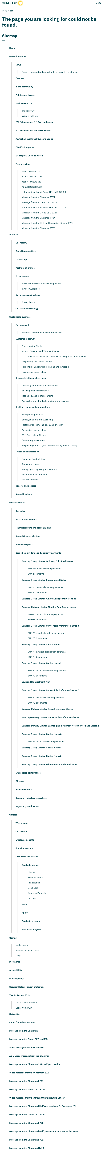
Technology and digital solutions (37, 395)
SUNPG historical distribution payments (47, 670)
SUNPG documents (37, 675)
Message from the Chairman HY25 (26, 1148)
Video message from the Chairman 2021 (29, 1073)
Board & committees (25, 251)
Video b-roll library (30, 116)
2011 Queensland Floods (34, 435)
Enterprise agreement (32, 414)
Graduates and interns (26, 857)
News (18, 65)
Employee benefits (24, 840)
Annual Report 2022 (32, 186)
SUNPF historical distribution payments (47, 651)
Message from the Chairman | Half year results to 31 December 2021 (43, 1106)
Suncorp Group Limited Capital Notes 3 (42, 734)
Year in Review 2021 (31, 171)
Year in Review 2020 (32, 176)
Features (19, 78)
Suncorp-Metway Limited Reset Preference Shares (47, 709)
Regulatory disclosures (27, 806)
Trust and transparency (27, 452)
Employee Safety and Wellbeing (37, 419)
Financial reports (24, 545)
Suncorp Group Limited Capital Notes (41, 645)
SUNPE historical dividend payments (46, 633)
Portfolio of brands (25, 268)
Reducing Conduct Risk (33, 459)
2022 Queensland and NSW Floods (33, 131)
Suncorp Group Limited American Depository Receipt (49, 599)
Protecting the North (32, 346)
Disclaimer (14, 962)
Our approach (22, 325)
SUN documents (36, 573)
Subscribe (14, 1014)
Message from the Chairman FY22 (38, 197)
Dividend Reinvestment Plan (36, 682)
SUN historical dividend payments (44, 568)
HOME (4, 11)
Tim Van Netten (35, 877)
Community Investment (33, 440)
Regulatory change (31, 464)
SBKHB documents (37, 619)
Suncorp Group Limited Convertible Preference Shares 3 (50, 626)
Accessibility (15, 970)
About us (13, 234)
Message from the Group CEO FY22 (27, 1115)
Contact (13, 938)
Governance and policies (27, 295)
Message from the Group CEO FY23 (39, 202)
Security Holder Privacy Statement (26, 987)
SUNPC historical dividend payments (46, 697)
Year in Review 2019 (19, 995)
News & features (17, 56)
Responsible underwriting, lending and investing (45, 366)
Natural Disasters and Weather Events (40, 351)
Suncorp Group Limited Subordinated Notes (44, 580)
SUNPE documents (37, 638)
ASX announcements (26, 519)
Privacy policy (16, 979)
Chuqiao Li (33, 872)
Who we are (21, 823)
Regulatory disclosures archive (31, 798)
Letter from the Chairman (22, 1022)
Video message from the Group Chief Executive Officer (37, 1098)
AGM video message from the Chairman (29, 1056)
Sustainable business (19, 317)
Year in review (22, 164)
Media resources (23, 104)
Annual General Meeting (27, 536)
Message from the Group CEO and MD (28, 1039)
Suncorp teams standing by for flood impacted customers (50, 72)
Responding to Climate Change (37, 361)
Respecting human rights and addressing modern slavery (49, 445)
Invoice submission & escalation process (41, 283)
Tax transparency (30, 479)
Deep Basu (33, 887)
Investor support (23, 790)
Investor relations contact (27, 950)
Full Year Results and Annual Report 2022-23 (44, 192)
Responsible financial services (30, 378)
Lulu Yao (32, 898)
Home (12, 48)
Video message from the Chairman (26, 1048)
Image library (28, 110)
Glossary (19, 781)
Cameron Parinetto (37, 893)
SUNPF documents (37, 657)
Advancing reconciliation (34, 430)
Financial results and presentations (33, 528)
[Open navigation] (98, 3)
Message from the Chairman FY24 (38, 217)
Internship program (31, 930)
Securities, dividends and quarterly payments (38, 553)
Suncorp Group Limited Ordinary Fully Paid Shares (47, 561)
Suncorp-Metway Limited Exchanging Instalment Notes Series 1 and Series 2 (60, 726)
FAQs (24, 904)
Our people (21, 832)
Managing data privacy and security (39, 469)
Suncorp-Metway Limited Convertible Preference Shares (50, 717)
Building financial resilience (35, 390)
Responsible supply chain (34, 372)
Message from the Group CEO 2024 (39, 212)
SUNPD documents (37, 592)
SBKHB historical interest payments (45, 614)
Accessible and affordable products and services (45, 401)
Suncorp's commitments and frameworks (42, 332)
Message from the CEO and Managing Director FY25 (47, 223)
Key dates (20, 511)
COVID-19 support (24, 147)
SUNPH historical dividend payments (46, 741)
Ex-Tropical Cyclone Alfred (29, 156)
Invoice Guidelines (31, 288)
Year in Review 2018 (31, 181)
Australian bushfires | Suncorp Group (34, 139)
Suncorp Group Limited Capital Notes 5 (42, 756)
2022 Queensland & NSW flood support (35, 122)
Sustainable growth (25, 339)
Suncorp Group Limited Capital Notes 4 (42, 748)
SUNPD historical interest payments (45, 587)
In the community (24, 87)
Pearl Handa (34, 882)
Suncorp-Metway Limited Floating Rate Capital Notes (49, 607)
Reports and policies (25, 486)
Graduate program (31, 921)
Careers (13, 815)
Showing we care (24, 848)
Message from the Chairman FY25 (38, 228)
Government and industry (34, 474)
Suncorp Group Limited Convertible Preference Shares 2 (50, 690)
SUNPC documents (37, 702)
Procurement (22, 276)
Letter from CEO (23, 1007)
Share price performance (28, 773)
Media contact (22, 945)
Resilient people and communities (32, 407)
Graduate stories (30, 865)
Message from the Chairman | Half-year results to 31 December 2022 (43, 1131)
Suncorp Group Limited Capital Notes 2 (42, 663)
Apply (25, 913)
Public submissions (25, 95)
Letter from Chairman (26, 1002)
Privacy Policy (28, 302)
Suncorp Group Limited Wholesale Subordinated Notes (49, 765)
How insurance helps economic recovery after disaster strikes (58, 356)
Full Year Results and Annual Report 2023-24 (44, 207)
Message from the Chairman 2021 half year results (34, 1064)
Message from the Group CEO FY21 (27, 1090)
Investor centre (17, 503)
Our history (21, 243)
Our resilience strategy (26, 309)
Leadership (21, 260)
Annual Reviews (23, 494)
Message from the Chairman (23, 1031)
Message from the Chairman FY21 (26, 1081)
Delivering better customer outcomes (40, 385)
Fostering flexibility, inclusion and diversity (42, 424)
